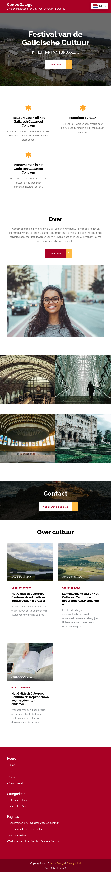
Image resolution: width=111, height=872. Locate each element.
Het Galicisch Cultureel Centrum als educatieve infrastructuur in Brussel (28, 597)
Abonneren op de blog (57, 506)
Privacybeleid (15, 783)
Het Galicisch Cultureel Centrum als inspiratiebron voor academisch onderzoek (30, 699)
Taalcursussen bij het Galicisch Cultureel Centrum (28, 121)
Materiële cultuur (82, 118)
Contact (12, 777)
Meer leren (58, 64)
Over (11, 771)
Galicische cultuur (21, 587)
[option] (55, 49)
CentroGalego (20, 4)
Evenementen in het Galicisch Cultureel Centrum (28, 168)
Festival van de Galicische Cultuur (25, 829)
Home (11, 764)
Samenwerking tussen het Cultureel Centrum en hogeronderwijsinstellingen (80, 599)
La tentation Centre (18, 806)
